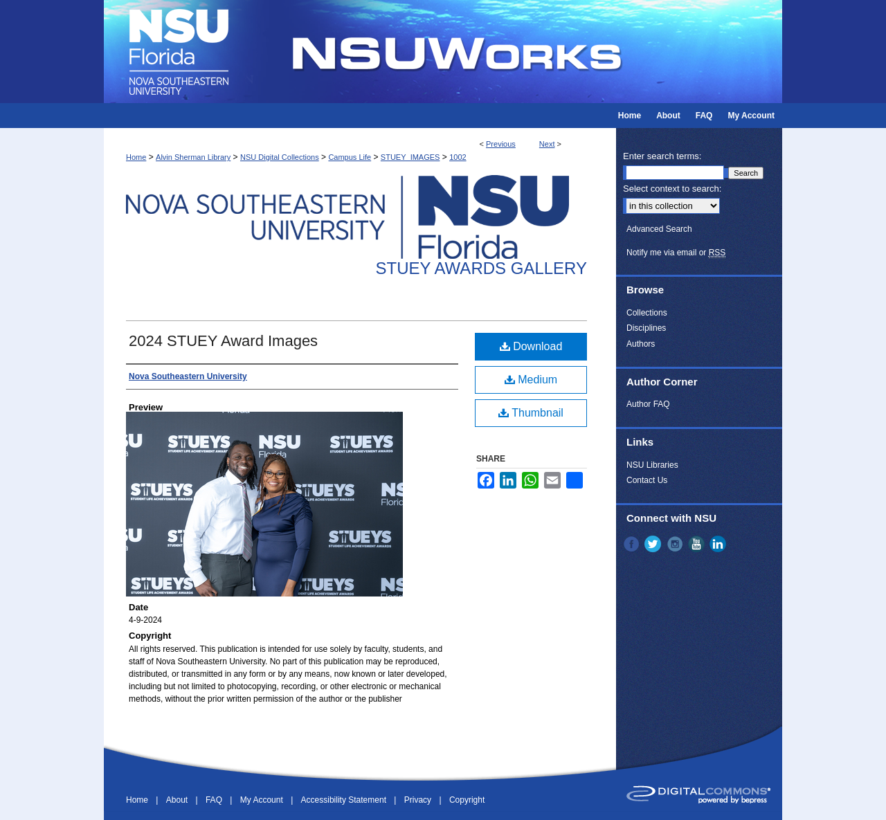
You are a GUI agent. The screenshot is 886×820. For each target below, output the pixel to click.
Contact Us (646, 480)
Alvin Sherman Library (193, 157)
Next (547, 144)
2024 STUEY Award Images (223, 340)
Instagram (676, 544)
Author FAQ (648, 404)
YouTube (697, 544)
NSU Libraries (652, 465)
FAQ (215, 800)
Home (136, 157)
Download (531, 346)
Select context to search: (672, 188)
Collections (646, 313)
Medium (531, 379)
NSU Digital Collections (279, 157)
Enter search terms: (662, 156)
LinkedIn (719, 544)
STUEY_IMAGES (410, 157)
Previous (501, 144)
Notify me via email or (675, 252)
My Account (262, 800)
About (178, 800)
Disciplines (646, 328)
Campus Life (349, 157)
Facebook (632, 544)
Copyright (467, 800)
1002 (457, 157)
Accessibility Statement (345, 800)
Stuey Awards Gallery (481, 268)
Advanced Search (659, 229)
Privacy (419, 800)
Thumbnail (530, 413)
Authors (640, 344)
